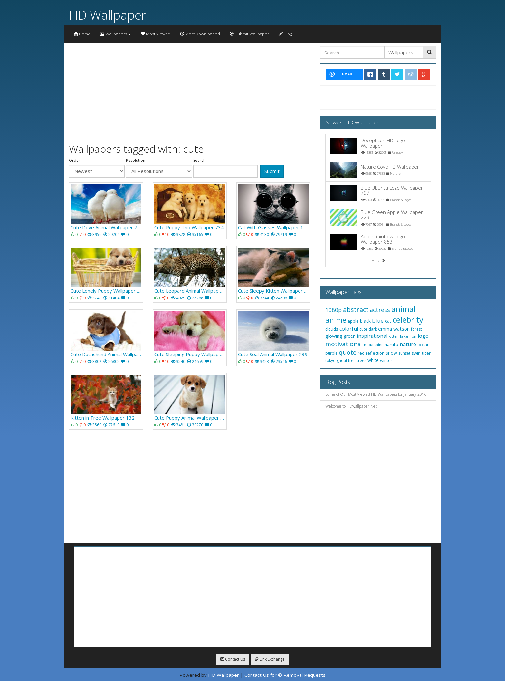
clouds (331, 329)
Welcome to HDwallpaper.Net (351, 406)
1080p (333, 310)
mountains (373, 344)
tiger (426, 353)
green (350, 336)
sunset (404, 353)
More (378, 260)
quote (348, 352)
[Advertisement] (189, 91)
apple (353, 321)
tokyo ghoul (336, 360)
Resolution (135, 160)
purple (331, 353)
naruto (391, 344)
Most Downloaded (200, 34)
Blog (285, 34)
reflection (375, 353)
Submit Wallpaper (249, 34)
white (373, 360)
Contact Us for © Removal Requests (285, 675)
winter (386, 360)
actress (380, 310)
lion (413, 336)
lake (404, 336)
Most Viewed (155, 34)
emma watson (394, 329)
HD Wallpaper (107, 14)
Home (82, 34)
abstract (355, 309)
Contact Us (232, 659)
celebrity (408, 319)
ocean (423, 344)
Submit (272, 171)
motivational (344, 344)
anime (335, 320)
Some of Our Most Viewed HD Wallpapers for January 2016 (375, 394)
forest (416, 329)
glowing (333, 336)
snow (391, 353)
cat (388, 321)
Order (74, 160)
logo (423, 335)
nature (408, 344)
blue (378, 320)
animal (403, 309)
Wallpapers (115, 34)
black (365, 321)
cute (363, 329)
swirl (416, 353)
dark (372, 329)
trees (361, 360)
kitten (394, 336)
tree (352, 360)
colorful (348, 328)
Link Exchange (270, 659)
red (361, 353)
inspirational (372, 335)
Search (199, 160)
